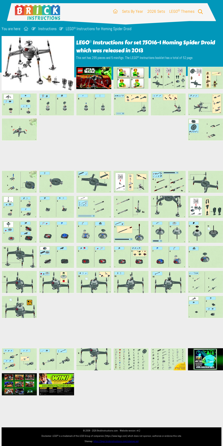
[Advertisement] (113, 143)
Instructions (47, 28)
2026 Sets (156, 11)
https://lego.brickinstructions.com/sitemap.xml (116, 441)
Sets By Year (132, 11)
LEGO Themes (181, 11)
